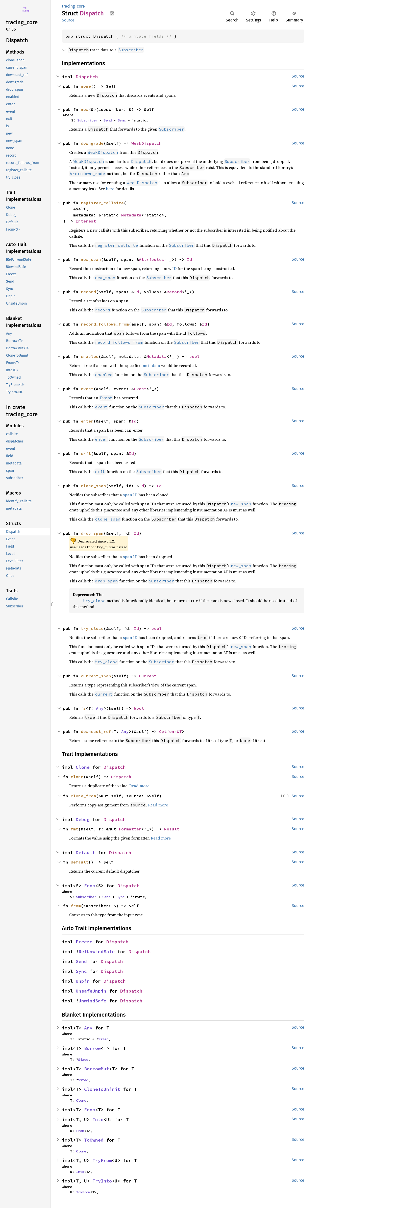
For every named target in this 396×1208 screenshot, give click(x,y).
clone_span (93, 485)
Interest (86, 221)
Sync (122, 120)
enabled (89, 356)
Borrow (92, 1048)
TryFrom (102, 1160)
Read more (139, 785)
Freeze (84, 942)
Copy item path (112, 13)
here (110, 188)
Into (98, 1119)
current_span (96, 675)
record (88, 291)
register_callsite (102, 202)
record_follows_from (105, 324)
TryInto (102, 1181)
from (76, 905)
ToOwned (94, 1140)
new (84, 109)
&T (179, 731)
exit (86, 453)
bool (194, 356)
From (89, 886)
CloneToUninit (102, 1089)
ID (174, 268)
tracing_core (73, 6)
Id (189, 259)
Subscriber (87, 120)
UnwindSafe (92, 1001)
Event (140, 388)
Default (85, 852)
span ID (130, 495)
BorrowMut (96, 1069)
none (86, 86)
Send (108, 120)
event (87, 388)
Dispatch (87, 77)
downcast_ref (96, 731)
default (79, 862)
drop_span (92, 533)
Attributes (151, 259)
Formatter (130, 828)
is (83, 708)
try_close (92, 628)
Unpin (83, 981)
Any (100, 708)
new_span (91, 259)
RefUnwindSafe (97, 951)
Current (148, 675)
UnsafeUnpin (91, 991)
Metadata (131, 214)
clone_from (83, 795)
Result (171, 828)
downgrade (92, 143)
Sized (103, 1039)
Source (68, 20)
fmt (74, 828)
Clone (83, 767)
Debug (83, 819)
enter (87, 421)
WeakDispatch (146, 143)
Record (174, 291)
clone (77, 776)
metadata (151, 365)
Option (166, 731)
